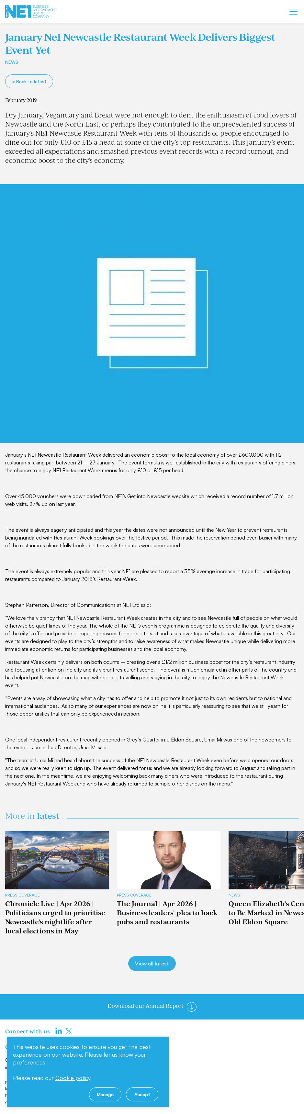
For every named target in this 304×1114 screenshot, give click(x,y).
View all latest (152, 963)
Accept (142, 1094)
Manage (105, 1094)
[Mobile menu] (293, 11)
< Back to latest (29, 81)
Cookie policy (72, 1077)
